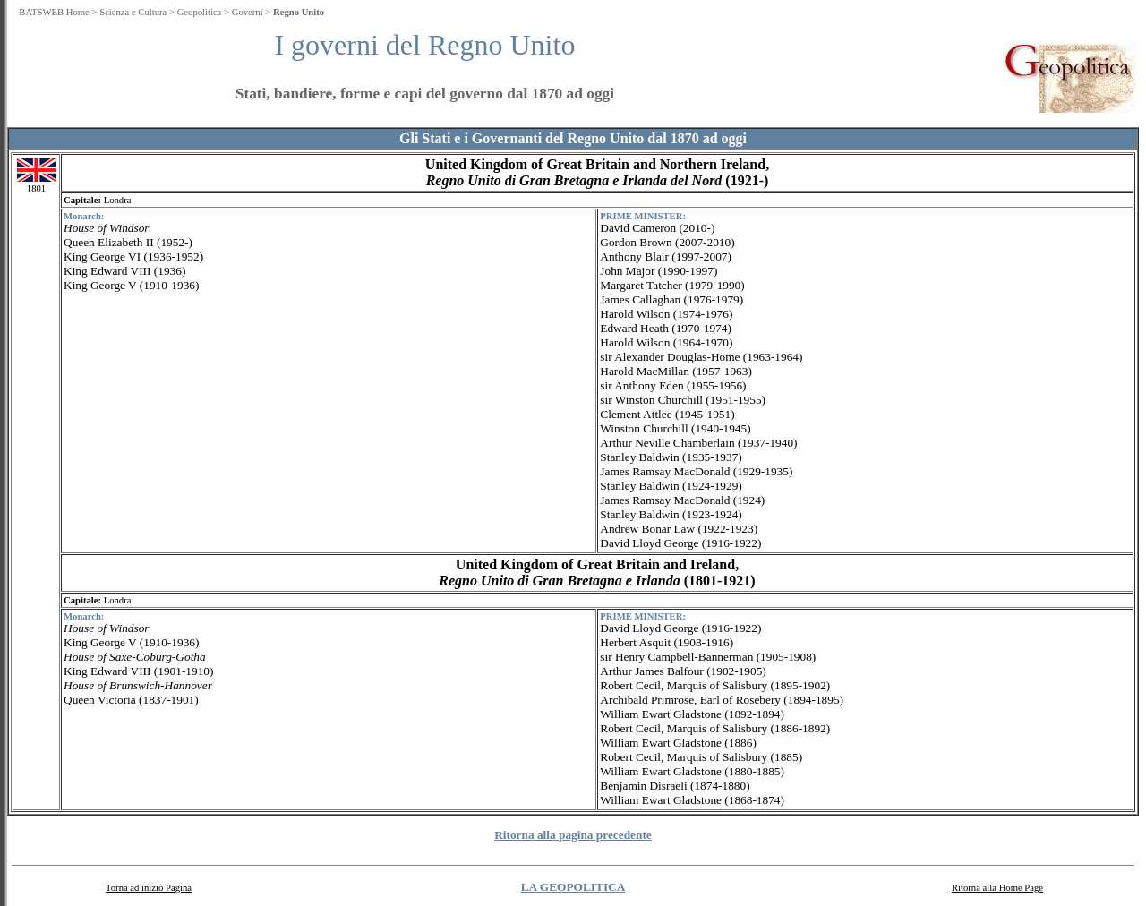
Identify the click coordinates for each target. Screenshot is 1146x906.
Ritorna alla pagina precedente (573, 835)
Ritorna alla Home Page (997, 888)
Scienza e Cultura (133, 12)
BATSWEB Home (54, 12)
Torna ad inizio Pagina (149, 888)
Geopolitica (199, 12)
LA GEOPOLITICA (573, 886)
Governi (247, 12)
